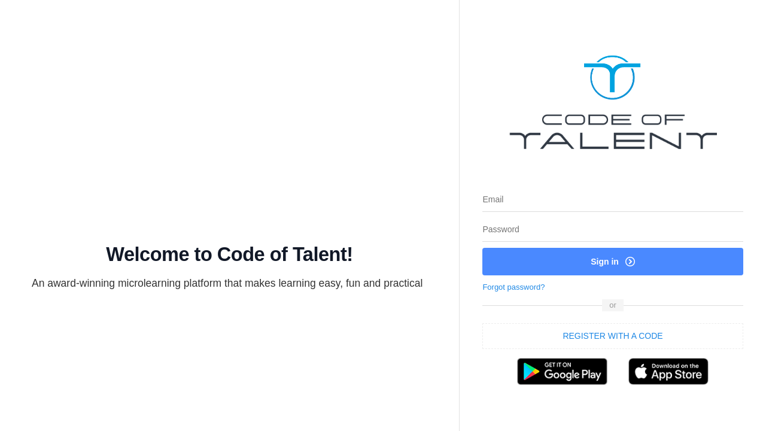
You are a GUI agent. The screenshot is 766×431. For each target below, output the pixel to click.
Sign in (613, 261)
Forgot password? (513, 287)
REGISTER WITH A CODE (612, 336)
